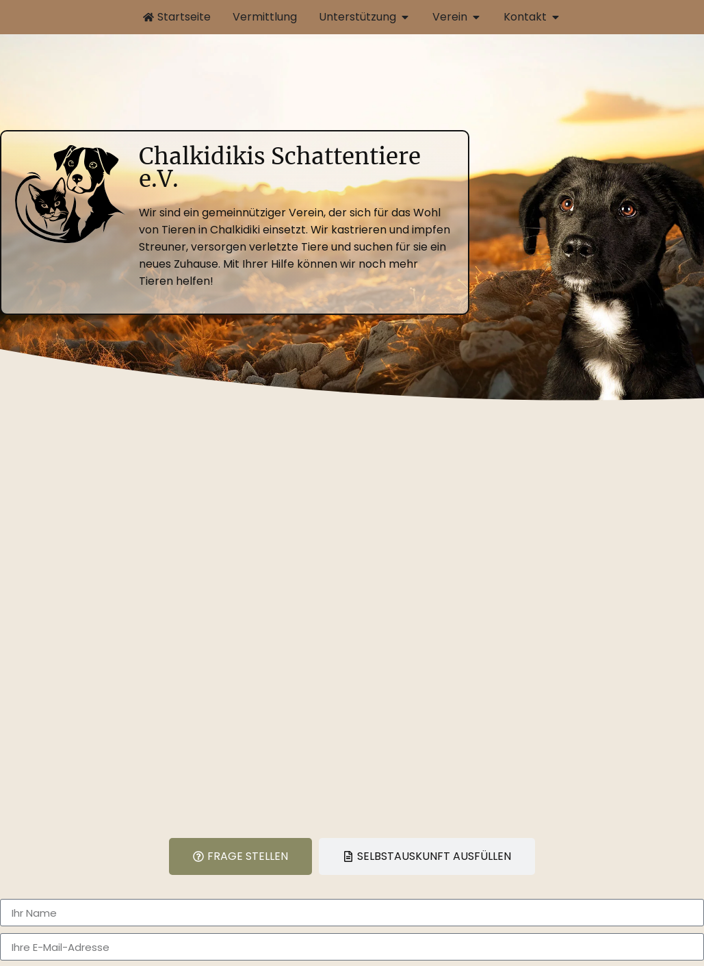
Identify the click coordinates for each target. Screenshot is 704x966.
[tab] (240, 856)
